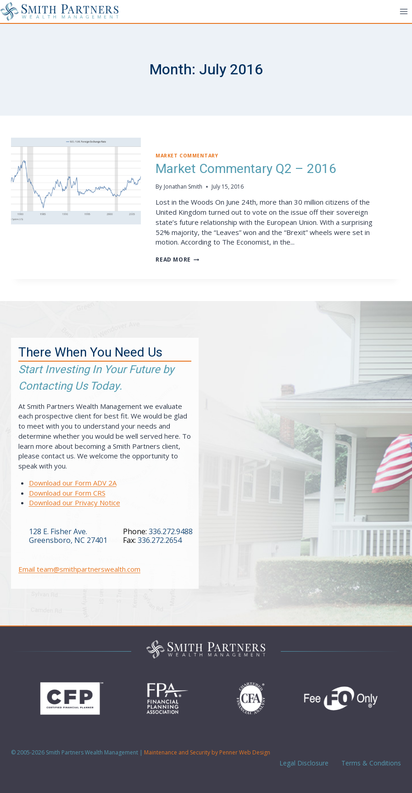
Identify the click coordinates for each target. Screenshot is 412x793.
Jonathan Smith (183, 186)
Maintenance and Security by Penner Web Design (207, 752)
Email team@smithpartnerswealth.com (79, 569)
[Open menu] (403, 11)
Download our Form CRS (67, 492)
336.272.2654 (160, 540)
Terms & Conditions (370, 763)
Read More (177, 259)
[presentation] (76, 181)
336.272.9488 (171, 531)
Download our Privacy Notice (74, 502)
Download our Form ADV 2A (73, 482)
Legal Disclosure (303, 763)
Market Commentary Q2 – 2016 (246, 169)
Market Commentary (187, 155)
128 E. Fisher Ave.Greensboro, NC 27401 (68, 535)
